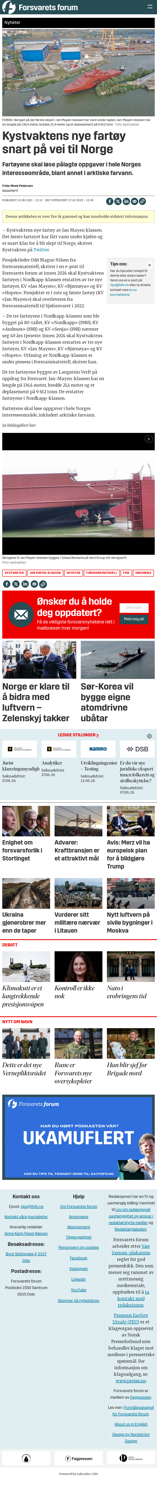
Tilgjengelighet (79, 1243)
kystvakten (14, 579)
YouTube (78, 1296)
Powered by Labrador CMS (78, 1480)
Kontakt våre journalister (26, 1223)
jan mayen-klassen (45, 579)
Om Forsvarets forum (78, 1213)
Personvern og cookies (78, 1254)
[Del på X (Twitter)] (118, 207)
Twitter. (42, 255)
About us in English (131, 1431)
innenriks (143, 579)
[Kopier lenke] (142, 207)
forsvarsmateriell (101, 579)
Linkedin (78, 1286)
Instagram (79, 1275)
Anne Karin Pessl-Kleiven (26, 1240)
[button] (150, 742)
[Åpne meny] (150, 10)
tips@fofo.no (119, 291)
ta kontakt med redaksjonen (133, 1305)
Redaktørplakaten (131, 1236)
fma (126, 579)
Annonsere (78, 1223)
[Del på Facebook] (110, 207)
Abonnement (78, 1233)
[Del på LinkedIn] (126, 207)
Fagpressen (140, 1404)
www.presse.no (131, 1386)
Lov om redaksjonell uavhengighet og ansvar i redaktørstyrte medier (131, 1222)
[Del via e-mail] (134, 207)
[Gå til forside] (40, 10)
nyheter (73, 579)
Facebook (78, 1264)
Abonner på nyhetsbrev (78, 1307)
